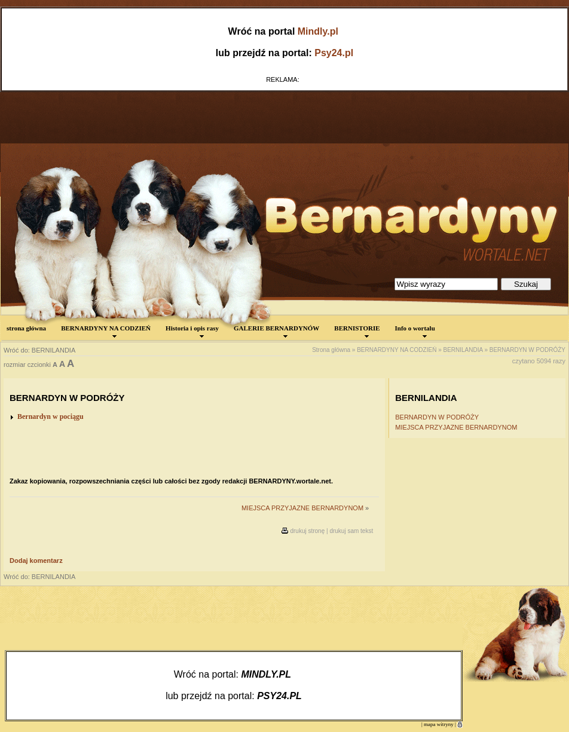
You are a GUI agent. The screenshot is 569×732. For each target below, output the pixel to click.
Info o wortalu (415, 331)
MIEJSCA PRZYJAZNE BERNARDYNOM (302, 508)
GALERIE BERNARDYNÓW (276, 331)
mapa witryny (439, 724)
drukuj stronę (307, 531)
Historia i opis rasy (192, 331)
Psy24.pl (333, 53)
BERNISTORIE (357, 331)
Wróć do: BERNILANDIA (39, 350)
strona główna (26, 328)
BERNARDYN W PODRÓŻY (527, 350)
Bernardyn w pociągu (50, 416)
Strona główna (331, 350)
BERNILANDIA (463, 350)
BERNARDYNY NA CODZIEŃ (106, 331)
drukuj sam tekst (351, 531)
